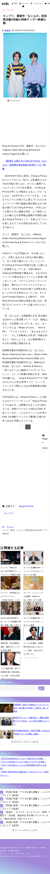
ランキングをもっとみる (25, 830)
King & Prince (26, 506)
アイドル (10, 527)
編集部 (8, 30)
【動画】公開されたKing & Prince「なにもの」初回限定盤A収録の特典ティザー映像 (24, 165)
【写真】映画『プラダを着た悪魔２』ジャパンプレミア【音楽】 (24, 794)
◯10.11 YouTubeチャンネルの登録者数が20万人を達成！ (23, 767)
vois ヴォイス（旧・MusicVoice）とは (14, 853)
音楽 (14, 3)
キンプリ (8, 513)
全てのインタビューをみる (25, 742)
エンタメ (24, 3)
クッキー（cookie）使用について (33, 856)
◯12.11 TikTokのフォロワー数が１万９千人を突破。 (23, 762)
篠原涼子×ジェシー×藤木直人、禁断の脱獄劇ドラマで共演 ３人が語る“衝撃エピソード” (31, 721)
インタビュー (37, 3)
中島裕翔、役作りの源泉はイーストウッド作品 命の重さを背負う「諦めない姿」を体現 (31, 708)
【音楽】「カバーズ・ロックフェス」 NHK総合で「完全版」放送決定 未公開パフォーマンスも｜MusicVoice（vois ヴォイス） (24, 815)
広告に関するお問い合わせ (10, 856)
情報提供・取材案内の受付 (10, 851)
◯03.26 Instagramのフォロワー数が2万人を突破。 (23, 758)
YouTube (42, 848)
